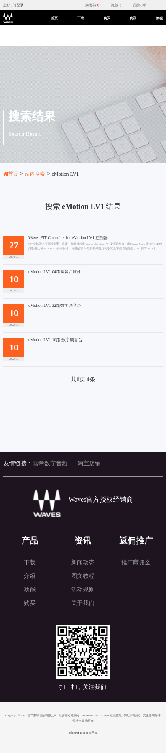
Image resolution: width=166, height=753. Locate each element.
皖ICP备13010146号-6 (83, 733)
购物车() (92, 5)
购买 (107, 18)
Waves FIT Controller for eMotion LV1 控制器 (68, 238)
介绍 (30, 576)
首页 (54, 18)
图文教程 (82, 576)
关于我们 (82, 603)
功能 (30, 590)
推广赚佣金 (136, 562)
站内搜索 (37, 174)
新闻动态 (82, 562)
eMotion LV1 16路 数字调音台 (55, 340)
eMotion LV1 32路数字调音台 (54, 306)
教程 (159, 18)
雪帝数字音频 (50, 463)
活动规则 (82, 590)
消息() (116, 5)
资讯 (133, 18)
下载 (80, 18)
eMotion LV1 (65, 174)
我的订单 (139, 5)
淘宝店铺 (89, 463)
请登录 (18, 5)
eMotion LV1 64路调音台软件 (54, 272)
